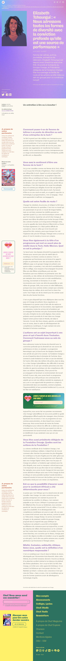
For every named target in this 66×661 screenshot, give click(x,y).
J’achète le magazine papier (20, 627)
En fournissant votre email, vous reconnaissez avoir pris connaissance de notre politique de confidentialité (9, 269)
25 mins (8, 104)
